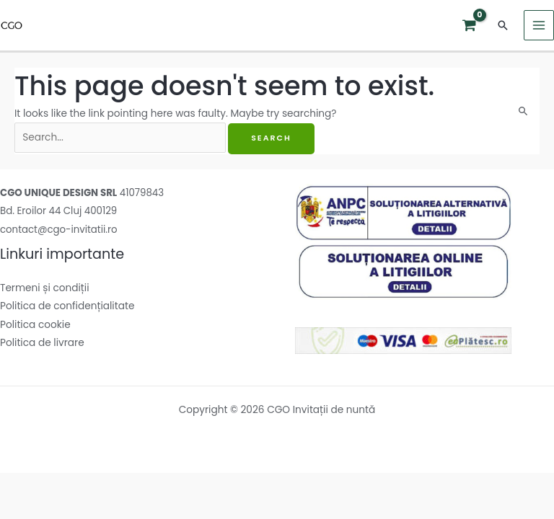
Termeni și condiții (44, 288)
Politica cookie (35, 325)
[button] (502, 25)
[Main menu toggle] (539, 25)
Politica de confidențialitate (67, 306)
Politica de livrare (42, 343)
